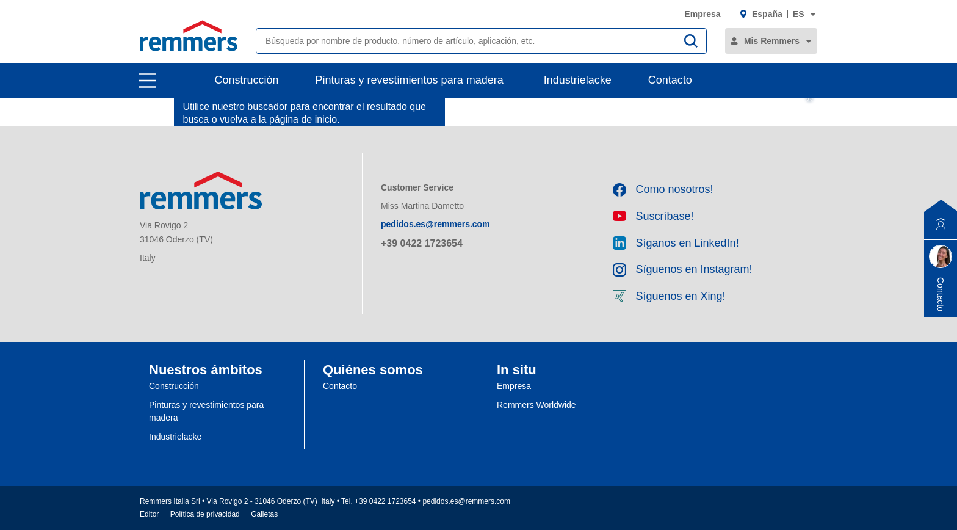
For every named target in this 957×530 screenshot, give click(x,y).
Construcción (247, 80)
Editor (149, 514)
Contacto (670, 80)
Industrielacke (578, 80)
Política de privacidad (205, 514)
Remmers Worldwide (536, 405)
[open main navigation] (147, 80)
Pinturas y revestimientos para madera (410, 80)
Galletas (264, 514)
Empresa (702, 14)
